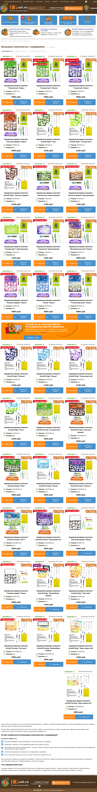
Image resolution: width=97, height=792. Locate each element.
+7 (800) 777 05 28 (56, 8)
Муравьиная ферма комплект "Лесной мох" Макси (16, 87)
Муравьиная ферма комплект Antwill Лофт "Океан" (48, 375)
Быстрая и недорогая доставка (49, 29)
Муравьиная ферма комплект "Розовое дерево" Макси (16, 301)
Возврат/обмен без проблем (82, 29)
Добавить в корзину (23, 102)
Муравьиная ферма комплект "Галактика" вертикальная (48, 248)
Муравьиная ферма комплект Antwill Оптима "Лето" (16, 538)
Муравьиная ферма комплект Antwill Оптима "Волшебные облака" (48, 648)
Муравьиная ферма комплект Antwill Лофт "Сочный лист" (81, 140)
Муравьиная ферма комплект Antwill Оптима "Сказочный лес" (48, 538)
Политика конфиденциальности (84, 782)
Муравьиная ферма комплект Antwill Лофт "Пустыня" (81, 592)
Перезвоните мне (75, 8)
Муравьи (87, 22)
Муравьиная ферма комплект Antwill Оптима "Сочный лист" (48, 429)
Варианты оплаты (28, 1)
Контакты (55, 1)
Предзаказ (88, 553)
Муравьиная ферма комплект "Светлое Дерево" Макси (16, 140)
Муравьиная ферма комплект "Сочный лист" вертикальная (16, 248)
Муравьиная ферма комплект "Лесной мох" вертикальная (48, 194)
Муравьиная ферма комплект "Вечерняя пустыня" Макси (81, 248)
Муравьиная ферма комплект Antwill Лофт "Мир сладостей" (80, 647)
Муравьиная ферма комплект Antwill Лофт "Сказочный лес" (81, 375)
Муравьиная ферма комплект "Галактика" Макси (81, 87)
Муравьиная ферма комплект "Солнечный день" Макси (81, 301)
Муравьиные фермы (9, 22)
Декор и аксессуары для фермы (67, 22)
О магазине (39, 1)
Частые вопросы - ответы (67, 1)
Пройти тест (33, 337)
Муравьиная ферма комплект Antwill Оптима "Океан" (48, 485)
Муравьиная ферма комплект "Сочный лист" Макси (48, 87)
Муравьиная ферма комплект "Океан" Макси (48, 301)
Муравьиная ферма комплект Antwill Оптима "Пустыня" (16, 647)
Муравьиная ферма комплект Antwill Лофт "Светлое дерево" (16, 194)
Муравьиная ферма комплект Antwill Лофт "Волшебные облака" (48, 593)
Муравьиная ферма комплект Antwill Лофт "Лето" (16, 429)
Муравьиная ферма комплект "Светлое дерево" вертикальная (81, 194)
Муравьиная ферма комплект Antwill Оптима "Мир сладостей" (78, 702)
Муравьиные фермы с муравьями (29, 22)
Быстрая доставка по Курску (12, 1)
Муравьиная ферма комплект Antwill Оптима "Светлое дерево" (81, 430)
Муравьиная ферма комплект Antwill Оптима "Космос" (81, 485)
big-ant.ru (38, 790)
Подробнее (9, 102)
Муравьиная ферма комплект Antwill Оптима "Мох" (16, 485)
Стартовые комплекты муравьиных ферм (48, 23)
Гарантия (47, 1)
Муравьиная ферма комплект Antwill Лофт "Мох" (48, 140)
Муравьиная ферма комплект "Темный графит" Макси (16, 592)
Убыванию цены (20, 51)
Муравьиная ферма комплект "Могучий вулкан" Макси (81, 538)
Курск (95, 1)
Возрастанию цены (37, 51)
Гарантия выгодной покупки (20, 29)
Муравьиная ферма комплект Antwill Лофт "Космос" (16, 375)
